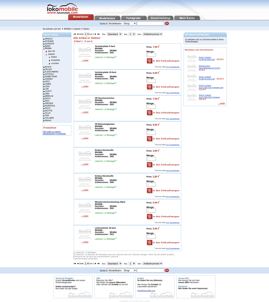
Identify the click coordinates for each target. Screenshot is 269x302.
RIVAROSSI (50, 106)
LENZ (47, 86)
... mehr (84, 60)
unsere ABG (183, 282)
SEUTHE (48, 111)
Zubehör (77, 29)
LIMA (47, 94)
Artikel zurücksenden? (65, 287)
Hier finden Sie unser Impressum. (193, 288)
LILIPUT (48, 91)
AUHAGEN (49, 44)
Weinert (48, 120)
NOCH (47, 98)
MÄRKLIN (49, 96)
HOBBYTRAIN (51, 77)
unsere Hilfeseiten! (117, 282)
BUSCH (48, 67)
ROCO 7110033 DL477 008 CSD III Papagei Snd (211, 87)
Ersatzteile (55, 60)
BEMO (47, 46)
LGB (47, 89)
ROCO (47, 108)
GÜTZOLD (49, 74)
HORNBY (49, 79)
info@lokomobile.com (146, 291)
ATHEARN (49, 41)
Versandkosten (68, 280)
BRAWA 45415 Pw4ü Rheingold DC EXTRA (209, 67)
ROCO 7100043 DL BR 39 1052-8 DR (207, 58)
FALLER (48, 69)
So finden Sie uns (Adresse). (150, 280)
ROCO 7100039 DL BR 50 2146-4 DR (207, 78)
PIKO (47, 101)
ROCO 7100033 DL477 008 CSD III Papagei (209, 96)
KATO (47, 81)
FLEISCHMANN (51, 72)
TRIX (47, 116)
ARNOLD (49, 39)
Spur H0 (51, 51)
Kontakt (115, 284)
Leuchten (55, 63)
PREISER (49, 103)
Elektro (86, 29)
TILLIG (48, 113)
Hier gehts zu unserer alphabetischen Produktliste (54, 133)
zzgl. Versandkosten (173, 67)
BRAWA (67, 29)
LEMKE (48, 84)
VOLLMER (49, 118)
